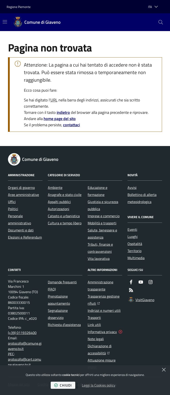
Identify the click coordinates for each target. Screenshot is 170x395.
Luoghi (133, 236)
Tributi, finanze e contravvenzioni (100, 248)
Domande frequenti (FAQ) (62, 285)
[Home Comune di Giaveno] (37, 22)
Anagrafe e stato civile (64, 194)
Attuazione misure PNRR (102, 363)
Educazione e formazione (97, 191)
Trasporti (94, 317)
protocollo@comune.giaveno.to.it (25, 346)
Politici (13, 208)
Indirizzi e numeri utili (104, 310)
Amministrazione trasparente (100, 285)
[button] (160, 22)
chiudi (63, 385)
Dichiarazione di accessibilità (105, 349)
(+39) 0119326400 (22, 332)
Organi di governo (21, 187)
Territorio (134, 250)
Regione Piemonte (19, 6)
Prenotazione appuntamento (59, 300)
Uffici (12, 201)
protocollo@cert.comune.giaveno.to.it (24, 362)
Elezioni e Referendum (25, 237)
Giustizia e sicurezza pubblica (103, 205)
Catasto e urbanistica (64, 216)
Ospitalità (135, 243)
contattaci (71, 125)
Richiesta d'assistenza (64, 324)
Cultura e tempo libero (64, 223)
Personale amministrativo (19, 219)
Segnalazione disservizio (58, 314)
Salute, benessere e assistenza (102, 233)
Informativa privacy (102, 331)
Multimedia (136, 258)
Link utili (94, 324)
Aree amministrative (23, 194)
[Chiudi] (163, 369)
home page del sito (60, 119)
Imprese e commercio (104, 216)
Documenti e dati (21, 230)
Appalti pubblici (59, 201)
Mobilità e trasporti (102, 223)
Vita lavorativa (99, 258)
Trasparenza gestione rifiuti (105, 300)
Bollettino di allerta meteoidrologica (142, 198)
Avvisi (132, 187)
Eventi (132, 229)
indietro (63, 112)
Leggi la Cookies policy (98, 385)
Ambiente (55, 187)
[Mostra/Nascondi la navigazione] (5, 21)
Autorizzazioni (58, 208)
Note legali (96, 339)
